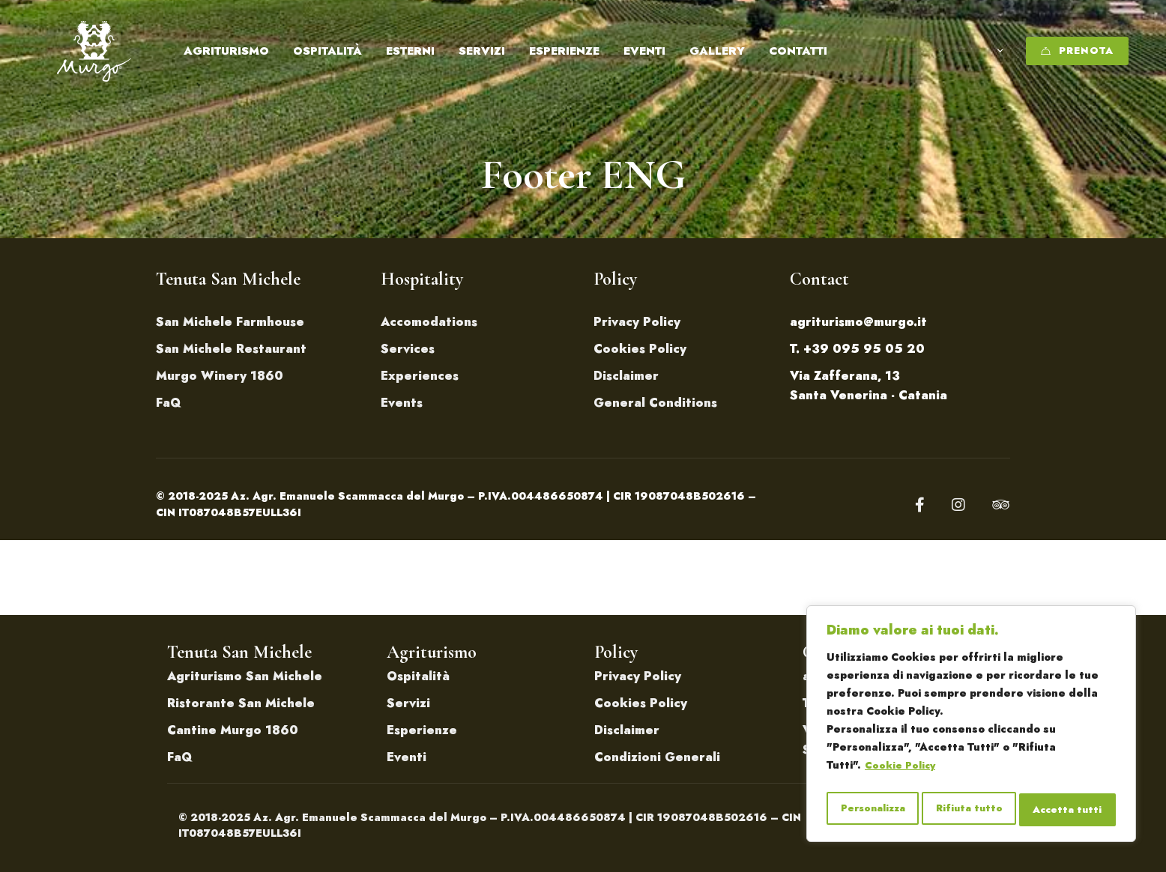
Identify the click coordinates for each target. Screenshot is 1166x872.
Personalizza (872, 809)
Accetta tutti (1068, 809)
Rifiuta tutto (970, 809)
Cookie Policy (902, 772)
